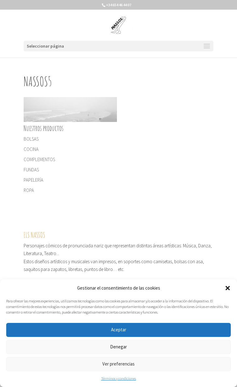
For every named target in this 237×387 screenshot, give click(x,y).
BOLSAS (31, 139)
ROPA (29, 190)
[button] (228, 288)
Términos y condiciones (118, 378)
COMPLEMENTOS (39, 159)
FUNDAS (31, 170)
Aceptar (118, 330)
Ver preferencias (118, 364)
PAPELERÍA (33, 180)
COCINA (31, 149)
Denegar (118, 347)
